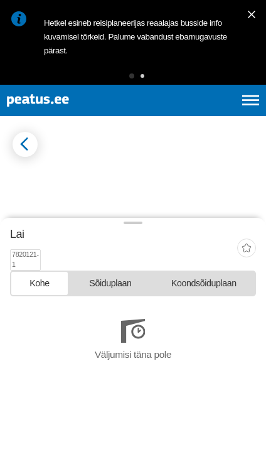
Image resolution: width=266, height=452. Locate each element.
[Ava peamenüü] (250, 100)
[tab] (39, 386)
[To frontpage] (70, 100)
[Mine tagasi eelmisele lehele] (25, 144)
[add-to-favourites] (246, 356)
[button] (131, 75)
